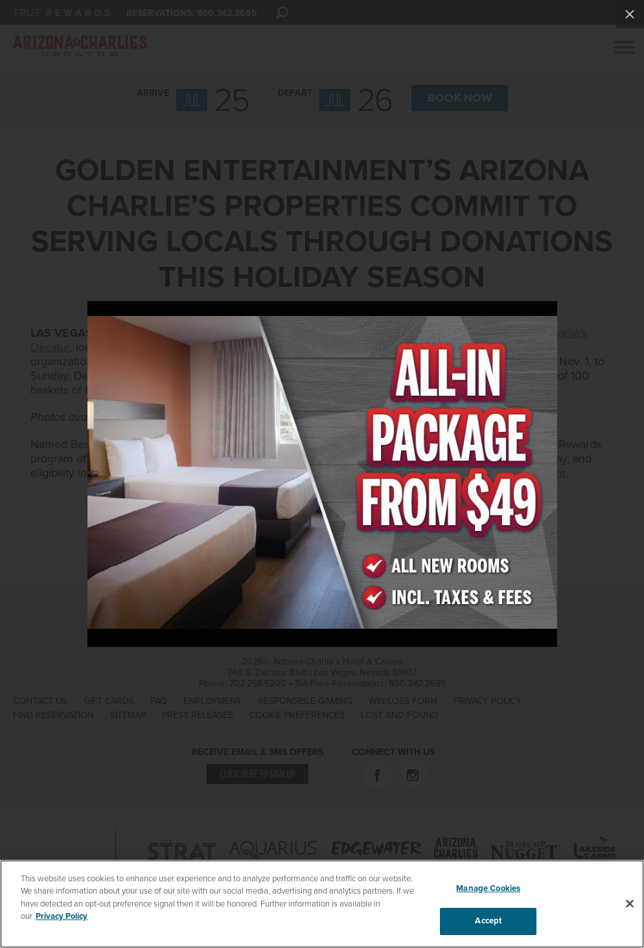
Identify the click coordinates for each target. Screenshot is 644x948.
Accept (488, 921)
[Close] (629, 903)
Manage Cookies (488, 888)
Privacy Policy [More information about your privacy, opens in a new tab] (61, 916)
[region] (322, 904)
